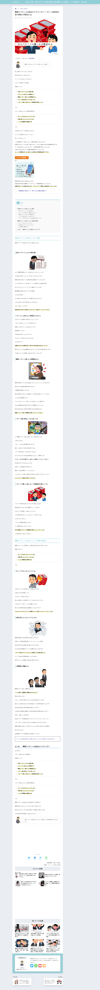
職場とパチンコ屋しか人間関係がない (27, 214)
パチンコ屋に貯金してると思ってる (26, 216)
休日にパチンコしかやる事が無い (26, 210)
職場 (59, 865)
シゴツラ (16, 2)
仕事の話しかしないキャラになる (26, 224)
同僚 (55, 865)
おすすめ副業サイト (75, 1)
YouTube (40, 967)
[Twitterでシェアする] (28, 858)
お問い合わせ (84, 1)
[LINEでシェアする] (46, 858)
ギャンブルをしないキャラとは (25, 223)
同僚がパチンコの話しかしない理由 (26, 208)
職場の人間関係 (49, 1)
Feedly (36, 967)
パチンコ (51, 865)
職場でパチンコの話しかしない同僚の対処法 (28, 220)
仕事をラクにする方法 (39, 1)
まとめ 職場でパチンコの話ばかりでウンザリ (29, 229)
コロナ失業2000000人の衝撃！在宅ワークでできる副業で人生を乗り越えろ (36, 739)
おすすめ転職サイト (65, 1)
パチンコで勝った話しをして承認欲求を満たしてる (30, 218)
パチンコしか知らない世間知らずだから (27, 212)
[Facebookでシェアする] (35, 858)
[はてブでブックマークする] (40, 858)
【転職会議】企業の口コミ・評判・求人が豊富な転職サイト (32, 190)
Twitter (32, 967)
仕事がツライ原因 (29, 1)
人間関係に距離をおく (24, 226)
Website (44, 967)
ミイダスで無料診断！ (21, 157)
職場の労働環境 (57, 1)
